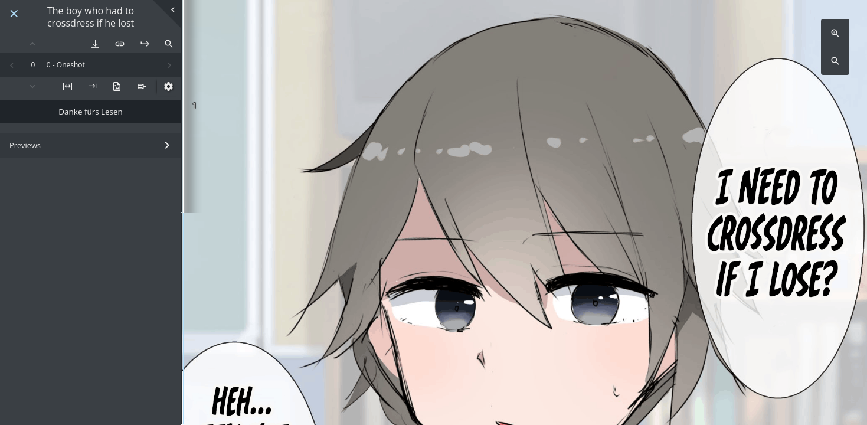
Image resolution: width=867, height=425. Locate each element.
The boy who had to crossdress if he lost (90, 17)
